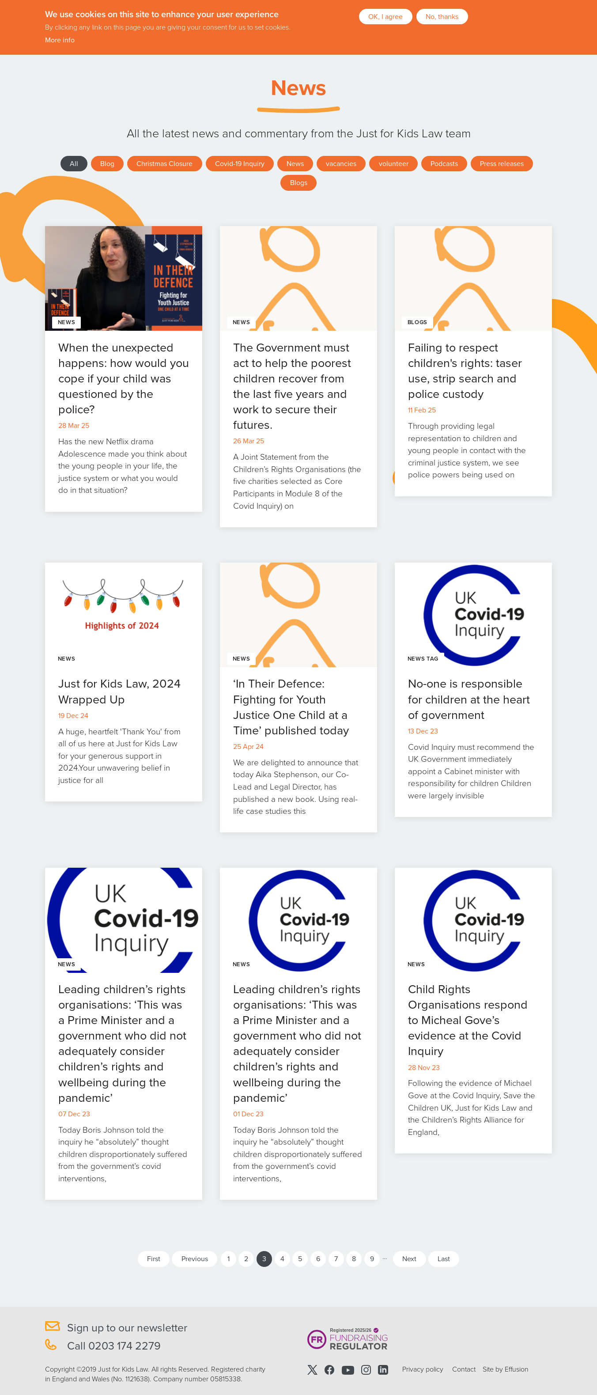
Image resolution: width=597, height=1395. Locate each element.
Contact (464, 1369)
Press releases (502, 163)
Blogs (298, 182)
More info (60, 40)
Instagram (366, 1370)
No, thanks (442, 15)
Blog (107, 163)
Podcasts (444, 163)
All (74, 163)
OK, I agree (385, 15)
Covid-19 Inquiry (239, 163)
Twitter (312, 1370)
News (295, 163)
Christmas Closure (164, 163)
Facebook (330, 1370)
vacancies (341, 163)
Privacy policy (422, 1369)
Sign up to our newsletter (127, 1328)
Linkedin (383, 1370)
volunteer (393, 163)
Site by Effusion (506, 1369)
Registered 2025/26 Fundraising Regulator (347, 1339)
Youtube (348, 1370)
